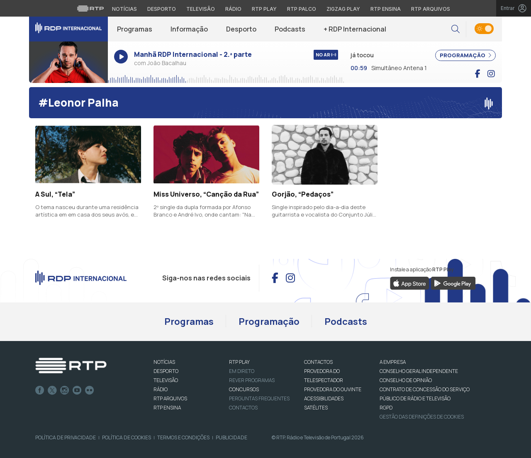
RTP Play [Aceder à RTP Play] (264, 9)
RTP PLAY (239, 361)
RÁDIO (160, 389)
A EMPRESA (393, 361)
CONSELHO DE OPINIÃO (406, 380)
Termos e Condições (183, 437)
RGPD (386, 407)
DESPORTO (165, 371)
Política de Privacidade (65, 437)
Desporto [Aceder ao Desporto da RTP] (161, 9)
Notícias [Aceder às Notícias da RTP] (124, 9)
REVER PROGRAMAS (252, 380)
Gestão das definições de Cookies (422, 416)
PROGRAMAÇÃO (465, 55)
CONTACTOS (318, 361)
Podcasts (290, 29)
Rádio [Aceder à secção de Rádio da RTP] (233, 9)
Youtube (77, 390)
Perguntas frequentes (259, 398)
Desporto (241, 29)
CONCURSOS (244, 389)
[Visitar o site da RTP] (90, 8)
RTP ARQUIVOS (170, 398)
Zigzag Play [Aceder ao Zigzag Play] (343, 9)
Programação (269, 321)
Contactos (243, 407)
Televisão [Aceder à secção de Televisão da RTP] (200, 9)
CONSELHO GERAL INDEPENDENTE (419, 371)
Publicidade (231, 437)
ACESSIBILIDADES (323, 398)
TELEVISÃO (165, 380)
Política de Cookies (126, 437)
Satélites (316, 407)
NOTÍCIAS (164, 361)
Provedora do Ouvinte (332, 389)
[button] (455, 29)
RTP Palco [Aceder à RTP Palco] (301, 9)
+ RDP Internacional (355, 29)
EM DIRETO (241, 371)
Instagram (64, 390)
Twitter (52, 390)
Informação (189, 29)
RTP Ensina (167, 407)
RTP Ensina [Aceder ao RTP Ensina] (385, 9)
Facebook (39, 390)
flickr (89, 390)
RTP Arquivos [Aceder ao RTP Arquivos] (430, 9)
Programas (134, 29)
